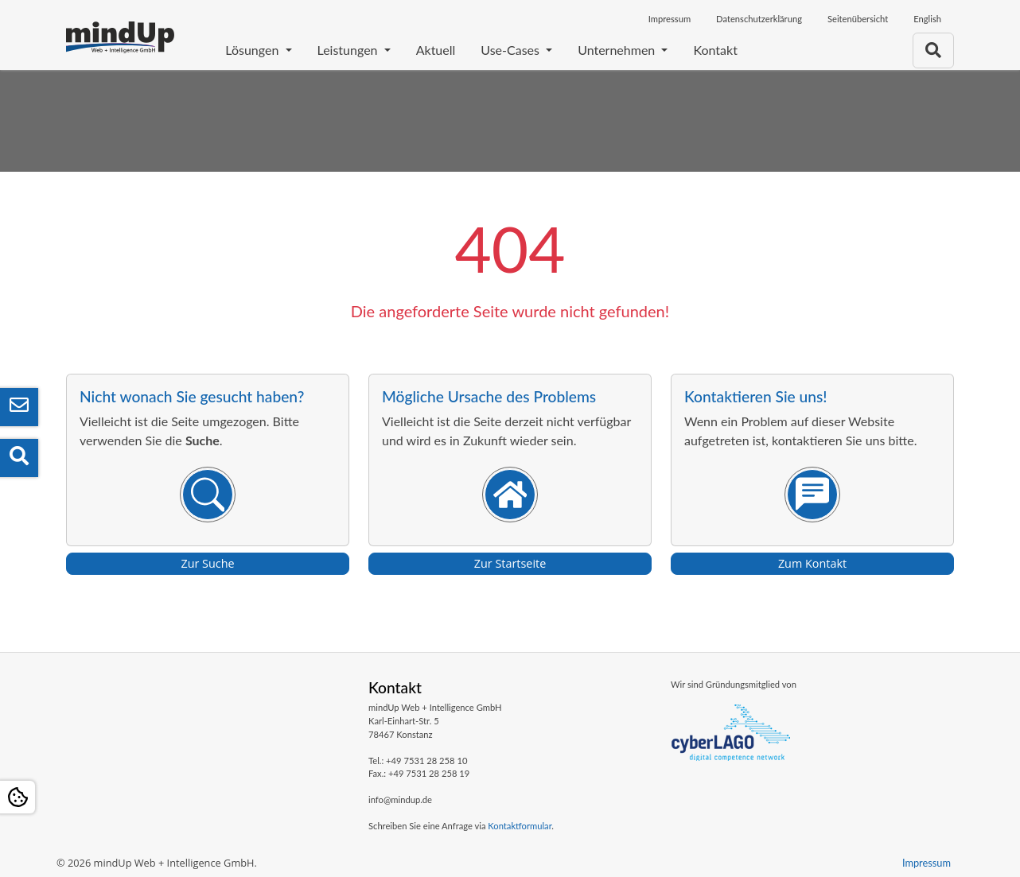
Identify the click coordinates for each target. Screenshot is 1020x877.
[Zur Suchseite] (933, 50)
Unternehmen (618, 49)
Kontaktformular (519, 826)
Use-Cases (512, 49)
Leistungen (349, 49)
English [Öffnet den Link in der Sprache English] (927, 19)
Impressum (669, 19)
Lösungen (253, 49)
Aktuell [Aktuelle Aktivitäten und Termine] (436, 49)
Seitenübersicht (857, 19)
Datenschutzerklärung (759, 19)
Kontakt (715, 49)
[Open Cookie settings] (17, 797)
